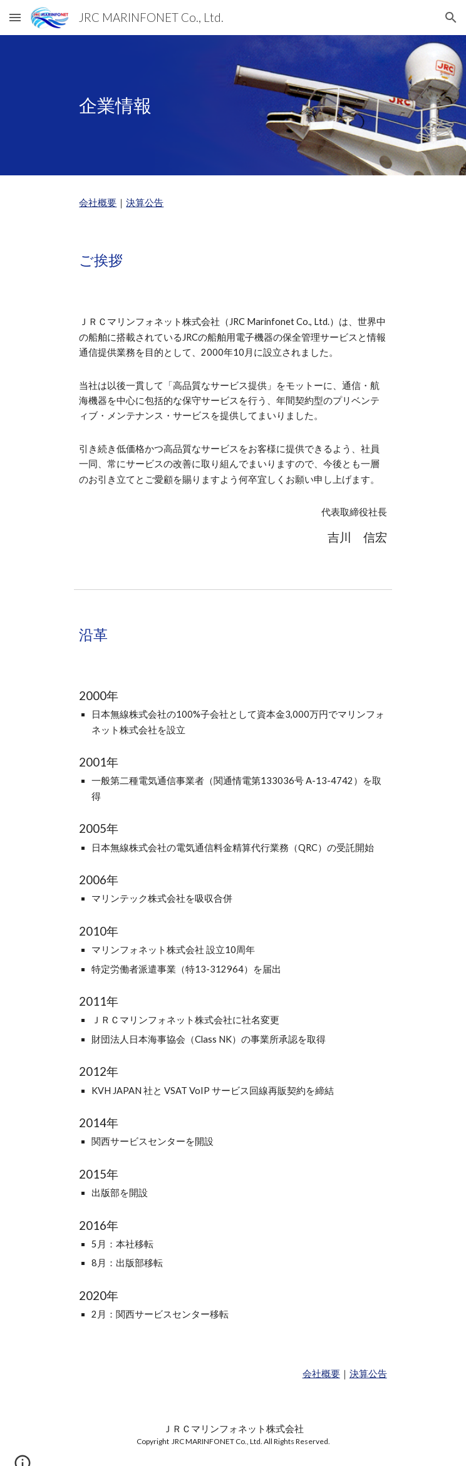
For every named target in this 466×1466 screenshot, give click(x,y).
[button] (15, 17)
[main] (232, 105)
